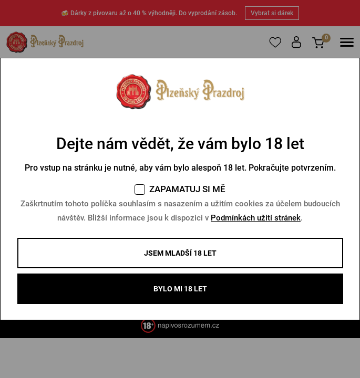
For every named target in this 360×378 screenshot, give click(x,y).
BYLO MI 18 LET (180, 289)
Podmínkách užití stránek (256, 218)
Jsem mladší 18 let (180, 253)
